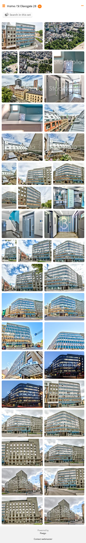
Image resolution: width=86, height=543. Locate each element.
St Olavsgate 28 (26, 6)
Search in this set (20, 14)
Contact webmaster (43, 539)
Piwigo (43, 533)
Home (11, 6)
